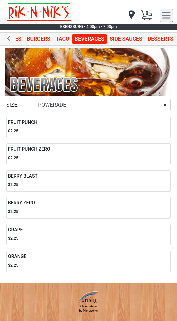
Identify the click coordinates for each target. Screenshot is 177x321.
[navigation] (131, 15)
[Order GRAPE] (88, 234)
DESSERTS (160, 39)
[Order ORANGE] (88, 261)
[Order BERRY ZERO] (88, 207)
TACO (62, 39)
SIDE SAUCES (126, 39)
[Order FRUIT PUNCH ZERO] (88, 154)
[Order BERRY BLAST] (88, 181)
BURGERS (38, 39)
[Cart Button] (146, 15)
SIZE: (12, 105)
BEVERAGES (89, 39)
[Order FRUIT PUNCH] (88, 127)
